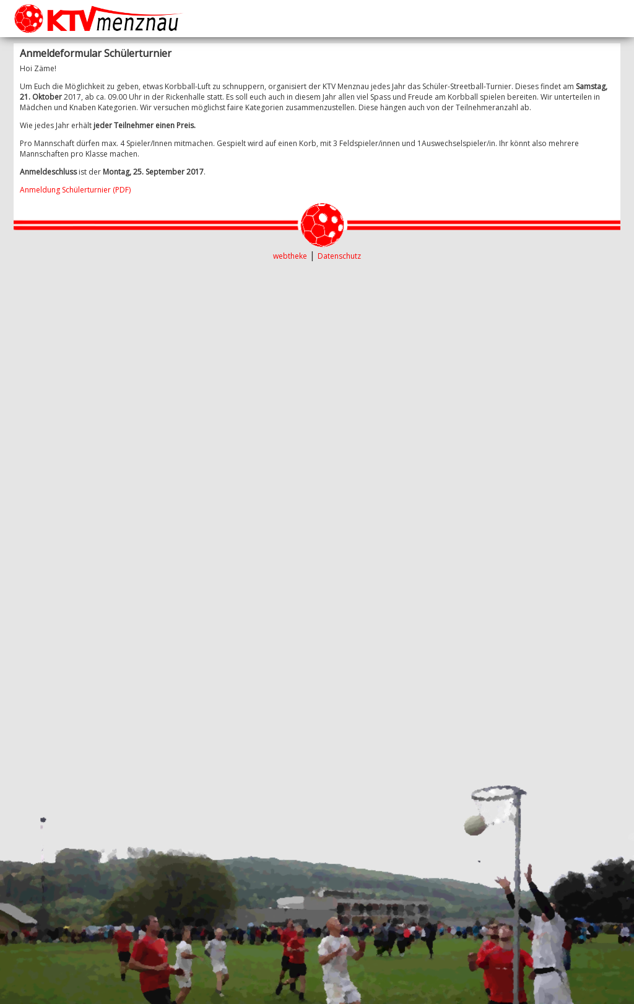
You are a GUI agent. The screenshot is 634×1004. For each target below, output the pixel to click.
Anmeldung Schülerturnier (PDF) (75, 189)
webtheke (290, 256)
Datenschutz (339, 256)
